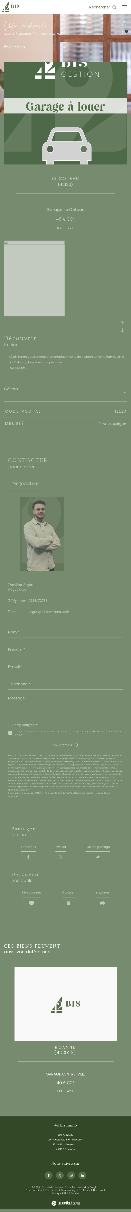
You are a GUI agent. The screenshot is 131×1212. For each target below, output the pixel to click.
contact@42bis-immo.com (65, 1142)
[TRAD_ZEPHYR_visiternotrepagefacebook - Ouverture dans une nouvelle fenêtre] (49, 1177)
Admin (87, 1192)
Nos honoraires (34, 1192)
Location (24, 34)
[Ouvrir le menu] (124, 7)
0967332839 (65, 1137)
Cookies (75, 1195)
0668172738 (38, 600)
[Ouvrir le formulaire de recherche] (102, 7)
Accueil (9, 34)
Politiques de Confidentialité (58, 793)
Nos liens (98, 1192)
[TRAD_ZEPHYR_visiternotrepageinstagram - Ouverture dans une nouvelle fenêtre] (71, 1177)
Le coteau (41, 34)
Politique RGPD (60, 1195)
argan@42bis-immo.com (49, 611)
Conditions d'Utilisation (89, 793)
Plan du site (52, 1192)
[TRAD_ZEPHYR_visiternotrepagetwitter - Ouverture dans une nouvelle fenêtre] (60, 1177)
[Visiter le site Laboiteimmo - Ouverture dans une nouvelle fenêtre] (65, 1202)
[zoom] (34, 243)
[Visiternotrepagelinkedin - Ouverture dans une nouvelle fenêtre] (82, 1177)
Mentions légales (70, 1192)
